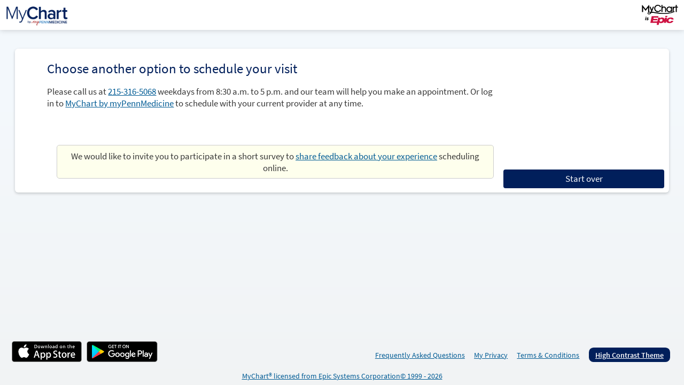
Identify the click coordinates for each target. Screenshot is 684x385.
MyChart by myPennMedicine (119, 103)
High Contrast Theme (629, 355)
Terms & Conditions (548, 355)
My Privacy (491, 355)
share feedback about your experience (366, 156)
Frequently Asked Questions (420, 355)
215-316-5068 (132, 91)
